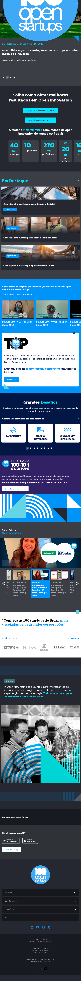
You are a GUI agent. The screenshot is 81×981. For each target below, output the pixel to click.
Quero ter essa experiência (15, 495)
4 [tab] (14, 77)
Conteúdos (9, 915)
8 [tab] (51, 454)
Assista (10, 569)
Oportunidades (11, 907)
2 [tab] (7, 77)
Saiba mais (11, 382)
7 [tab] (48, 454)
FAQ (6, 923)
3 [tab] (10, 77)
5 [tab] (41, 454)
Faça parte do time (40, 959)
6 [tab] (44, 454)
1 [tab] (3, 77)
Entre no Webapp (11, 856)
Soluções (9, 898)
